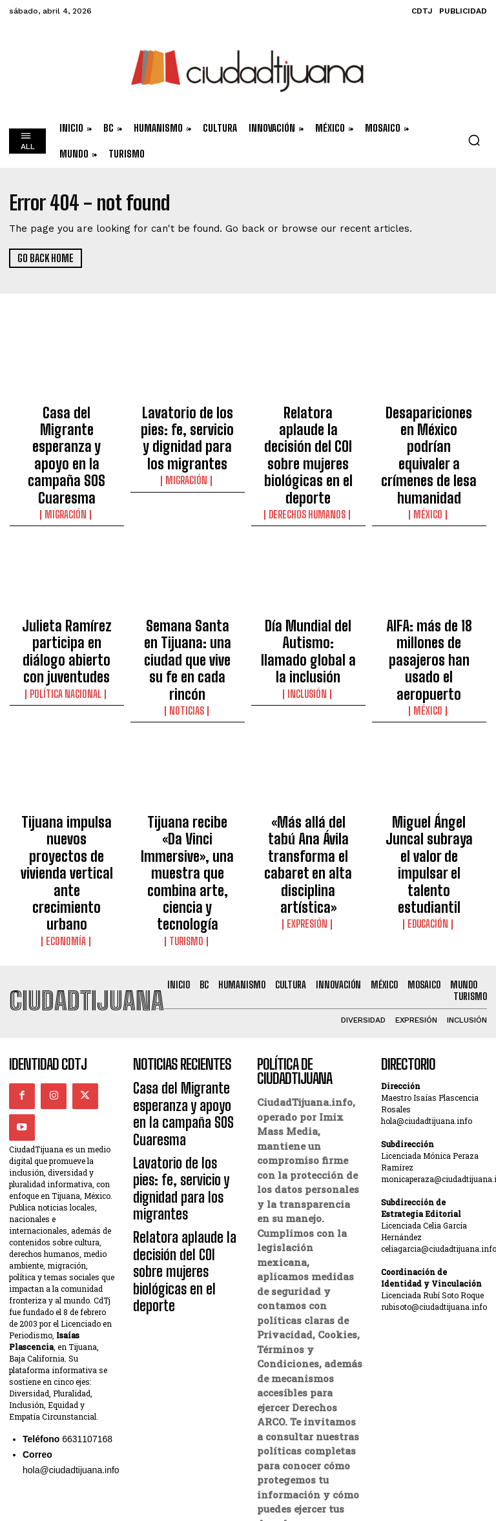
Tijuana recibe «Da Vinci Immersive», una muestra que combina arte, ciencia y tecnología (187, 747)
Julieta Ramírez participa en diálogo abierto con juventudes (67, 578)
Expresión (308, 772)
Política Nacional (66, 603)
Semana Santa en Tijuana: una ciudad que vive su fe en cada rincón (187, 584)
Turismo (187, 783)
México (429, 459)
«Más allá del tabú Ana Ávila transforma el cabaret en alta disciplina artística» (308, 741)
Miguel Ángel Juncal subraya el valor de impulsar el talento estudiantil (429, 741)
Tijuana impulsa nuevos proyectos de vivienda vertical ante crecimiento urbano (67, 741)
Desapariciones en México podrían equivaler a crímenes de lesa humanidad (429, 428)
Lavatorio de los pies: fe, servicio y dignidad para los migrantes (187, 422)
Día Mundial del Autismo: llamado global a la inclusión (308, 578)
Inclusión (308, 603)
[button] (474, 140)
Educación (429, 772)
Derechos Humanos (308, 459)
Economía (67, 772)
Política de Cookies (304, 1404)
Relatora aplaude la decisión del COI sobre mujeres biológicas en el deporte (308, 428)
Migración (67, 459)
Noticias (187, 615)
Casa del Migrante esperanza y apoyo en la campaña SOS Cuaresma (66, 428)
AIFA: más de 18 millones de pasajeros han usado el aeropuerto (429, 584)
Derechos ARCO (294, 1390)
